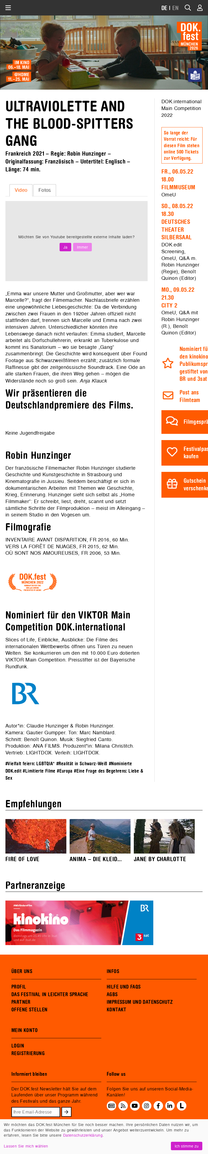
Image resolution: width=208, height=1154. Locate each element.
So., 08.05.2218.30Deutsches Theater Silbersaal (177, 222)
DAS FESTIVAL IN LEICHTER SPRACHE (49, 994)
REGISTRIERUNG (28, 1053)
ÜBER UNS (21, 971)
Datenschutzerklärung (83, 1135)
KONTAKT (116, 1009)
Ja (65, 247)
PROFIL (18, 987)
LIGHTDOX (38, 752)
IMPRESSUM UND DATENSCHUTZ (140, 1002)
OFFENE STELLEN (29, 1009)
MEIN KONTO (24, 1030)
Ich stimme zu (187, 1146)
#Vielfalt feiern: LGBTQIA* (30, 763)
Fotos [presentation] (44, 190)
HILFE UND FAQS (124, 987)
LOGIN (17, 1046)
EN (175, 8)
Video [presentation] (21, 190)
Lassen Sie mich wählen (26, 1146)
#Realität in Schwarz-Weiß (81, 763)
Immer (82, 247)
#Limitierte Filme (39, 771)
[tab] (20, 190)
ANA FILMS (46, 745)
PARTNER (21, 1002)
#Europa (65, 771)
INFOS (113, 971)
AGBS (112, 994)
